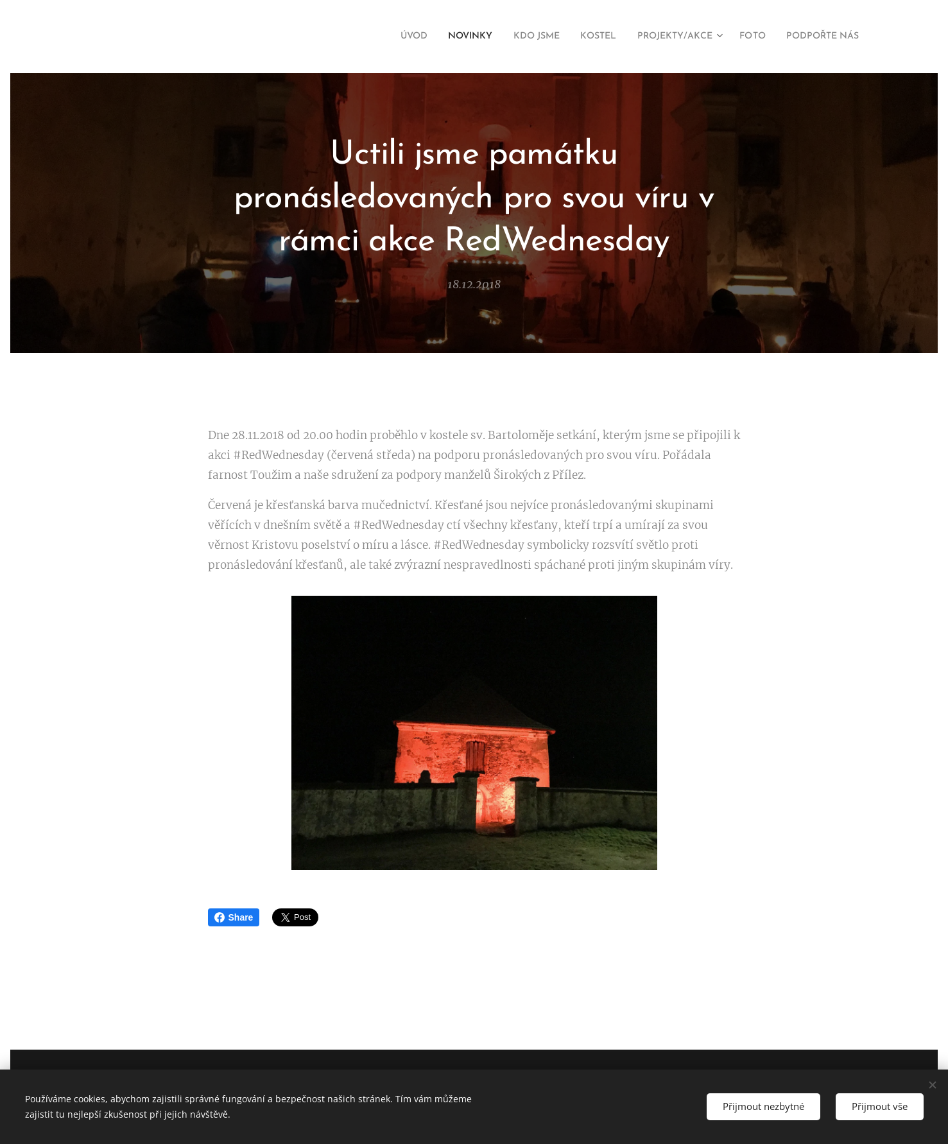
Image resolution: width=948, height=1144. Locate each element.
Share (234, 917)
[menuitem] (372, 37)
